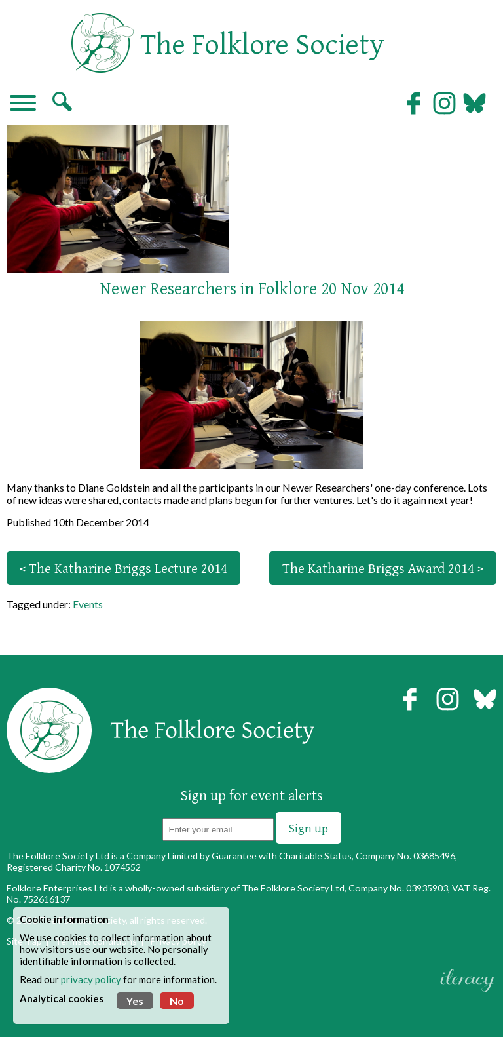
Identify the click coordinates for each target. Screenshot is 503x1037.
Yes (134, 1000)
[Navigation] (23, 104)
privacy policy (91, 979)
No (177, 1000)
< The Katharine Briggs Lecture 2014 (123, 568)
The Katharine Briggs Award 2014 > (382, 568)
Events (88, 604)
